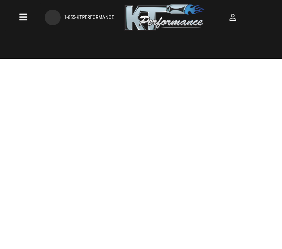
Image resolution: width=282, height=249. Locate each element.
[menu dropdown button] (18, 17)
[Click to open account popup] (260, 17)
